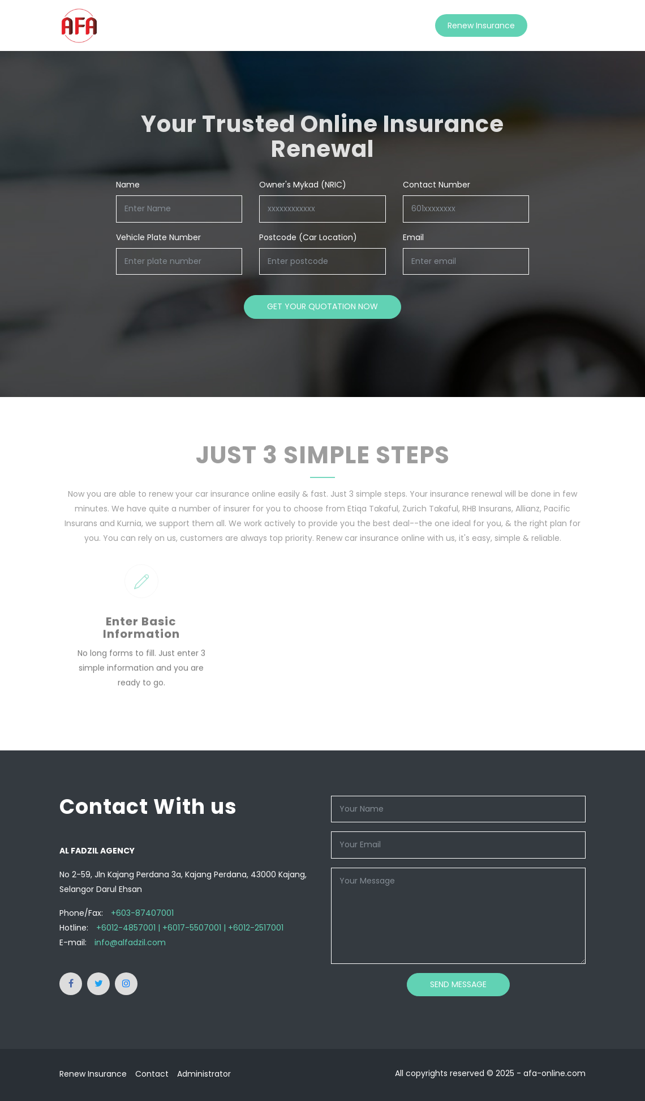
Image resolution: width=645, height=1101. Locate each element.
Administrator (204, 1073)
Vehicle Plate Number (158, 237)
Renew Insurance (481, 25)
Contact (556, 25)
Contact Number (436, 184)
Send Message (458, 984)
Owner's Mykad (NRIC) (302, 184)
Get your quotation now (322, 306)
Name (128, 184)
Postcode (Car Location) (308, 237)
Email (413, 237)
